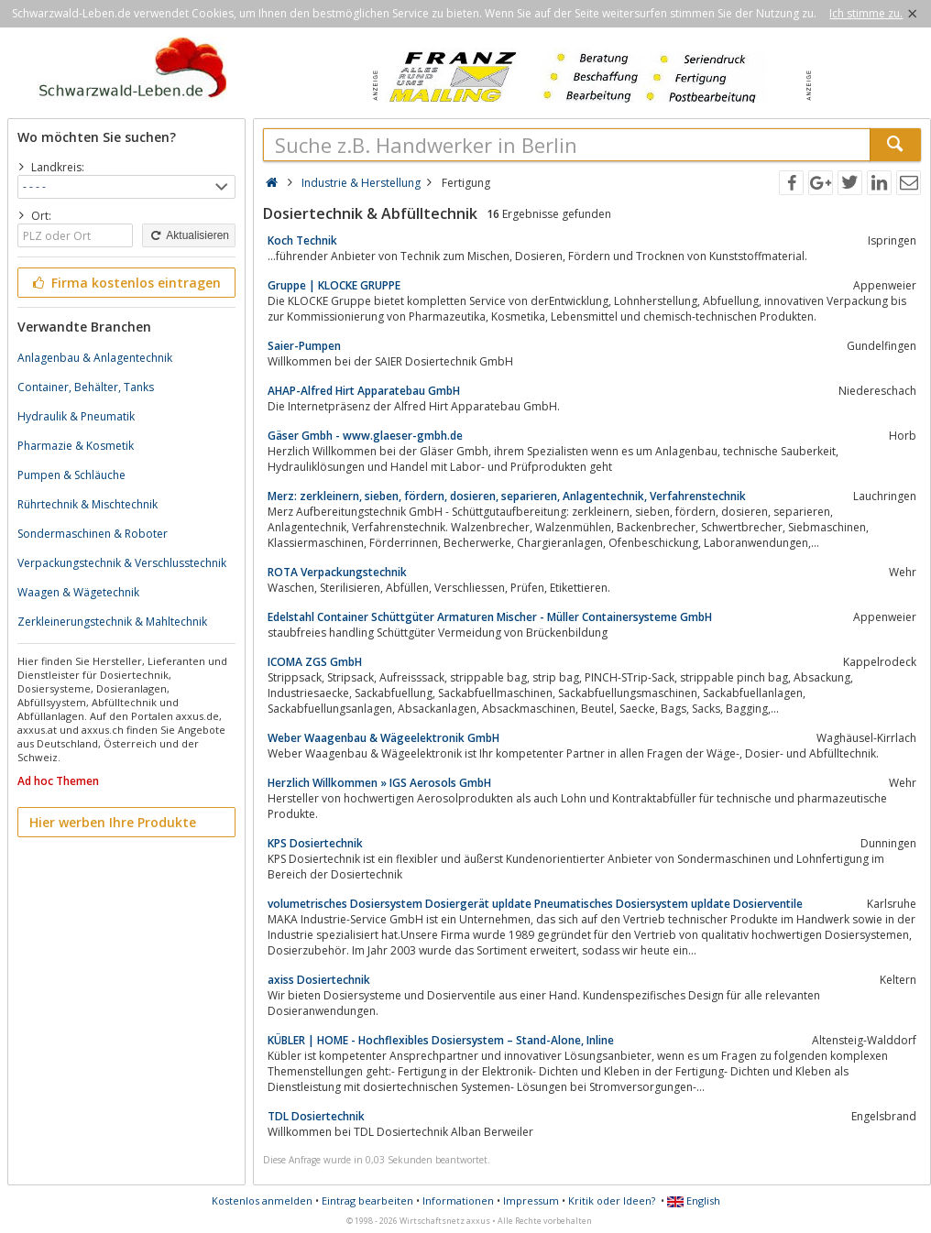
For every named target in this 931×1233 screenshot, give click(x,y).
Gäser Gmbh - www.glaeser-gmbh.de (365, 435)
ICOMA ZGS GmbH (315, 662)
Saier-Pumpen (304, 346)
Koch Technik (302, 240)
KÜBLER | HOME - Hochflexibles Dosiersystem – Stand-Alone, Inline (441, 1040)
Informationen (458, 1200)
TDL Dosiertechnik (316, 1116)
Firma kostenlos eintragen (125, 282)
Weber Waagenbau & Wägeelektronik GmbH (383, 738)
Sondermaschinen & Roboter (92, 533)
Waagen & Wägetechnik (78, 592)
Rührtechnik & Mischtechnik (87, 504)
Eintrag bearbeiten (367, 1200)
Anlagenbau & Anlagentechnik (94, 358)
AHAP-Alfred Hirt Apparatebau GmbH (364, 390)
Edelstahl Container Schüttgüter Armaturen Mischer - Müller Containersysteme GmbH (490, 617)
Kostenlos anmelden (262, 1200)
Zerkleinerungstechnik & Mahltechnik (112, 621)
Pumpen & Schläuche (71, 475)
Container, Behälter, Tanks (85, 387)
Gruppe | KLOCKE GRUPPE (334, 285)
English (693, 1200)
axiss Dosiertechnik (319, 979)
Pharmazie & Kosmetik (75, 445)
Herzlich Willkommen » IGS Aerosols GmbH (379, 783)
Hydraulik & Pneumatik (76, 416)
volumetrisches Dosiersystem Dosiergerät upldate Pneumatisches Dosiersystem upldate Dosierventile (535, 903)
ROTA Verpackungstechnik (337, 572)
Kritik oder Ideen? (611, 1200)
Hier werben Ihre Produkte (112, 822)
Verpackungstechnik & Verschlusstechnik (121, 563)
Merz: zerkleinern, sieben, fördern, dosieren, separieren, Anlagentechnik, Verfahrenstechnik (507, 496)
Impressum (531, 1200)
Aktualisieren (188, 235)
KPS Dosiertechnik (315, 843)
